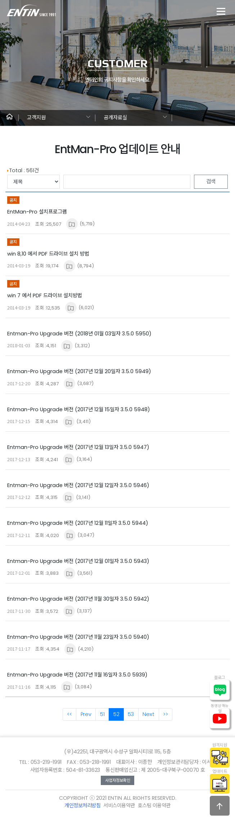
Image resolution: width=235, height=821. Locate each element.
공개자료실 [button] (115, 117)
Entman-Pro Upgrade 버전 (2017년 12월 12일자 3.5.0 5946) (78, 485)
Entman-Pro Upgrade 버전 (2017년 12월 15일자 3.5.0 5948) (78, 409)
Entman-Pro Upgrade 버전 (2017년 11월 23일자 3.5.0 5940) (78, 637)
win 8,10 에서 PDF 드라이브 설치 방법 (48, 253)
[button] (9, 118)
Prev (86, 714)
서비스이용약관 (119, 805)
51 (102, 714)
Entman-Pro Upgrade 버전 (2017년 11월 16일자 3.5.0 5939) (77, 674)
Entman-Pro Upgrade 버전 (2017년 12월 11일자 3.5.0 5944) (77, 523)
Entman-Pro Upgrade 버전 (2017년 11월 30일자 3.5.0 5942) (78, 598)
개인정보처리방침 (82, 805)
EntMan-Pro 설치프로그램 (37, 211)
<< (69, 714)
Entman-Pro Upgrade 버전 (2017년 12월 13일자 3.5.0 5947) (78, 447)
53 (131, 714)
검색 (211, 181)
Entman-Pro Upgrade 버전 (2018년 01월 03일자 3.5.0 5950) (79, 333)
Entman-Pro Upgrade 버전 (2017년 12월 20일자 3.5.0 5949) (79, 371)
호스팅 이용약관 (154, 805)
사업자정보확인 (117, 780)
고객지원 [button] (36, 117)
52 (116, 714)
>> (165, 714)
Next (148, 714)
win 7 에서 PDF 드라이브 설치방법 (44, 295)
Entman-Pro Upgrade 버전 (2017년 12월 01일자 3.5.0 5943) (78, 561)
